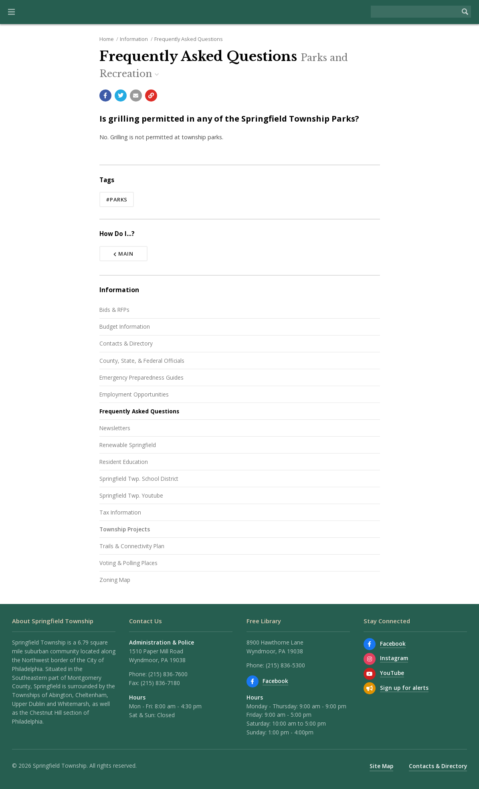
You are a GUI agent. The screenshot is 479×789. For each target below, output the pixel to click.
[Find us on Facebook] (253, 681)
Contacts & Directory (126, 343)
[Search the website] (415, 12)
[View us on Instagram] (370, 659)
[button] (11, 12)
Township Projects (124, 529)
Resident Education (123, 462)
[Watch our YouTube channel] (370, 674)
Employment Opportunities (134, 394)
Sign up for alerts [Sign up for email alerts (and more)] (404, 687)
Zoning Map (114, 580)
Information (134, 39)
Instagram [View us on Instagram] (394, 658)
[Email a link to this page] (136, 95)
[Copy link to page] (151, 95)
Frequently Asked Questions (188, 39)
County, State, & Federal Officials (141, 360)
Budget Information (124, 326)
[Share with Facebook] (105, 95)
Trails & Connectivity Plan (131, 546)
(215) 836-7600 (168, 674)
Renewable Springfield (127, 445)
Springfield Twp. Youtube (131, 495)
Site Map (381, 766)
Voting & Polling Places (128, 563)
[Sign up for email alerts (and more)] (370, 688)
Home (106, 39)
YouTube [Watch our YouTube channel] (392, 673)
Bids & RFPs (114, 309)
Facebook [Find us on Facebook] (275, 681)
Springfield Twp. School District (138, 478)
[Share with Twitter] (121, 95)
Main (123, 253)
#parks (116, 199)
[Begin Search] (465, 12)
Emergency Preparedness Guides (141, 377)
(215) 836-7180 (160, 683)
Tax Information (120, 512)
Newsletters (114, 428)
